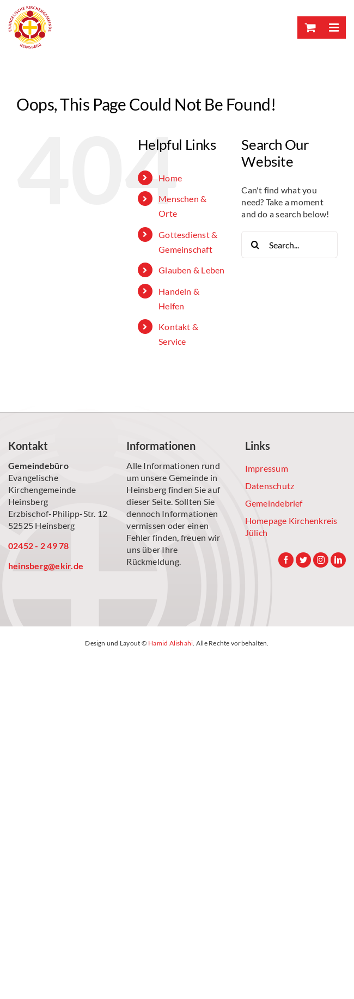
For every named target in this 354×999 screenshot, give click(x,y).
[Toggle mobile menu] (333, 27)
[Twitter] (303, 560)
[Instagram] (320, 560)
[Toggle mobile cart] (309, 27)
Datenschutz (270, 485)
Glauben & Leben (191, 270)
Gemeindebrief (274, 503)
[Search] (254, 244)
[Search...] (289, 244)
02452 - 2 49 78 (38, 545)
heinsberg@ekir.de (45, 566)
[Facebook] (286, 560)
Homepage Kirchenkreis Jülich (291, 526)
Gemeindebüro (38, 465)
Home (170, 178)
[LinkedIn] (338, 560)
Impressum (266, 468)
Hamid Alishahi (170, 643)
